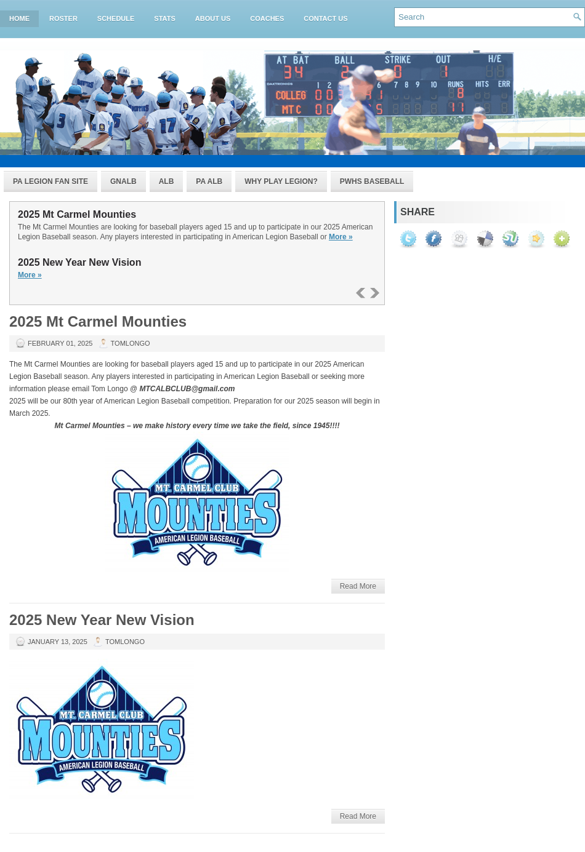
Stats (164, 18)
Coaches (267, 18)
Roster (63, 18)
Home (19, 18)
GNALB (123, 181)
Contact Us (325, 18)
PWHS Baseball (372, 181)
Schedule (116, 18)
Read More (358, 586)
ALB (166, 181)
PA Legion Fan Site (50, 181)
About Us (212, 18)
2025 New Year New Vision (79, 262)
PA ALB (209, 181)
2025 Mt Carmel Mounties (77, 214)
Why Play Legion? (280, 181)
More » (341, 237)
